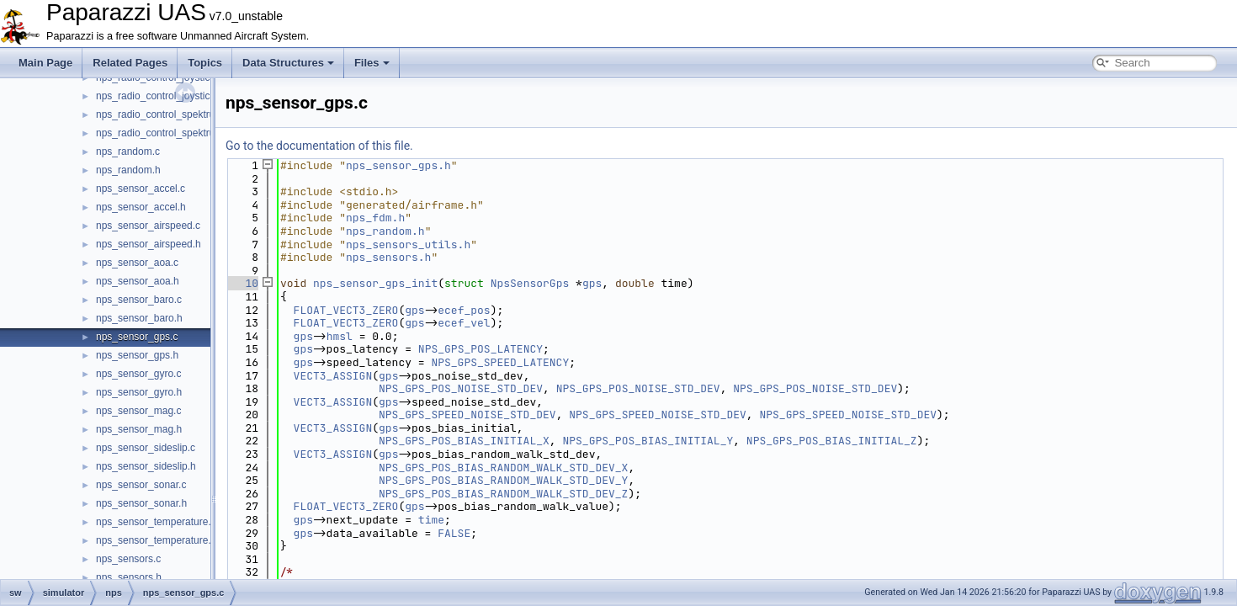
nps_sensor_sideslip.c (145, 448)
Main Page (45, 62)
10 (242, 283)
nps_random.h (128, 170)
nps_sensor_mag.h (139, 429)
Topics (205, 62)
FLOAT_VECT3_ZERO (346, 310)
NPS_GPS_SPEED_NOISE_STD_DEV (467, 414)
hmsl (340, 336)
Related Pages (130, 62)
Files (372, 62)
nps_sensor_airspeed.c (148, 225)
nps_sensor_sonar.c (141, 485)
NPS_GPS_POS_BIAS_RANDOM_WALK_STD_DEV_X (503, 467)
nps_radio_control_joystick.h (159, 96)
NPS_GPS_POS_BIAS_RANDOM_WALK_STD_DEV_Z (503, 493)
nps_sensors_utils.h (408, 244)
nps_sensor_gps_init (375, 283)
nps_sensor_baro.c (139, 300)
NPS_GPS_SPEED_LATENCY (500, 362)
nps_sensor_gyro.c (138, 374)
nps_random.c (128, 151)
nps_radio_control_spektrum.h (163, 133)
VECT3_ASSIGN (333, 376)
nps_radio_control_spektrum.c (163, 114)
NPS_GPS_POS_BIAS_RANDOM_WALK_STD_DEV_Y (503, 480)
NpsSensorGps (530, 283)
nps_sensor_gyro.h (139, 392)
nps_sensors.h (129, 577)
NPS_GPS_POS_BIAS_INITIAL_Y (647, 440)
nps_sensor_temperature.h (156, 540)
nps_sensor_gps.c (137, 337)
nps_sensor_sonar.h (141, 503)
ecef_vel (464, 323)
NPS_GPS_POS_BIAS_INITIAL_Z (831, 440)
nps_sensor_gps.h (137, 355)
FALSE (454, 533)
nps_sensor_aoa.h (137, 281)
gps (592, 283)
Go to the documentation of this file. (319, 145)
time (431, 520)
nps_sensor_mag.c (138, 411)
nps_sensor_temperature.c (156, 522)
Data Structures (288, 62)
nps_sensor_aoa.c (137, 262)
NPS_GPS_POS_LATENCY (480, 349)
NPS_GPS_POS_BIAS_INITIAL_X (464, 440)
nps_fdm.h (375, 217)
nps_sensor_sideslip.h (146, 466)
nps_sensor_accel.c (140, 188)
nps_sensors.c (128, 559)
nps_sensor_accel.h (141, 207)
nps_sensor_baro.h (139, 318)
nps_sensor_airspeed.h (148, 244)
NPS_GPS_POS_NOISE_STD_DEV (461, 388)
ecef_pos (464, 310)
